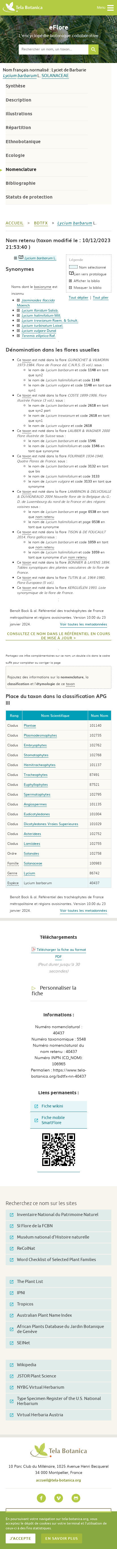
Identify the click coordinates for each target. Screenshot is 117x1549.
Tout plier (101, 297)
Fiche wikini (49, 1106)
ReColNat (22, 1248)
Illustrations (19, 113)
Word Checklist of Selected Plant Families (53, 1259)
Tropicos (21, 1304)
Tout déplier (78, 297)
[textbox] (53, 49)
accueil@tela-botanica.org (58, 1480)
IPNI (17, 1293)
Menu (105, 8)
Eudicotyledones (37, 813)
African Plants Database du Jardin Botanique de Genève (57, 1329)
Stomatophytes (36, 754)
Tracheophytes (36, 774)
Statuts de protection (29, 197)
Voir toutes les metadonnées (83, 624)
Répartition (18, 127)
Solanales (31, 853)
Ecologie (15, 155)
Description (18, 100)
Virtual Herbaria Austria (36, 1415)
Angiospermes (35, 804)
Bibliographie (20, 183)
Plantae (30, 725)
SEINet (20, 1343)
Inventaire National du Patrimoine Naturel (54, 1214)
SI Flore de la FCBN (31, 1226)
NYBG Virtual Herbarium (37, 1387)
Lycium (9, 75)
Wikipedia (23, 1365)
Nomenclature (21, 169)
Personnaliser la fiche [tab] (54, 991)
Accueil (15, 223)
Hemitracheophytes (40, 764)
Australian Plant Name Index (41, 1315)
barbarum (27, 75)
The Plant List (26, 1281)
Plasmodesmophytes (40, 735)
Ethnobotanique (23, 141)
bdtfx (41, 223)
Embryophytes (35, 745)
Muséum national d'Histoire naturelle (49, 1237)
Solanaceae (55, 75)
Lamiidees (32, 843)
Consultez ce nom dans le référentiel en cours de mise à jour (58, 636)
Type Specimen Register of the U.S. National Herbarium (55, 1401)
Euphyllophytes (36, 784)
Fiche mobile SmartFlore (50, 1120)
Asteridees (32, 833)
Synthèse (15, 86)
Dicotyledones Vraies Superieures (51, 823)
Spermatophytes (37, 794)
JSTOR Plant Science (33, 1376)
